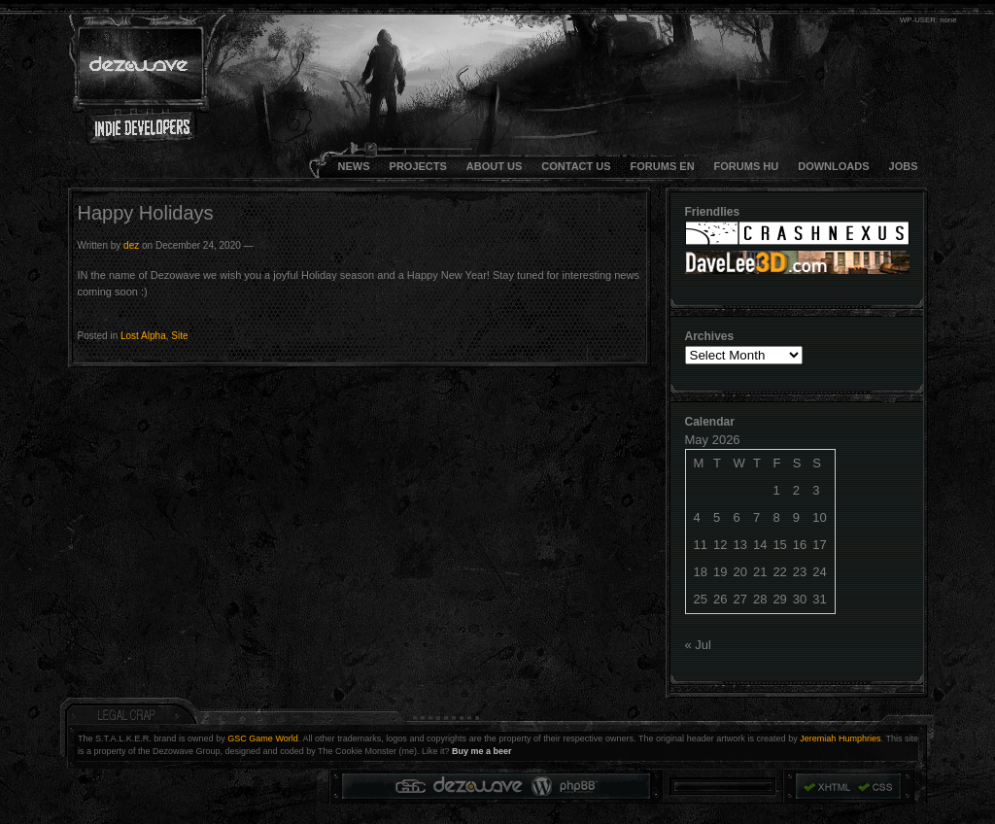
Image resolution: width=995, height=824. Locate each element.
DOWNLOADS (833, 166)
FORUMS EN (663, 166)
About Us (494, 166)
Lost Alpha (143, 335)
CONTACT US (575, 166)
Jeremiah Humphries (840, 738)
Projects (418, 166)
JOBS (903, 166)
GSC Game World (262, 738)
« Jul (698, 644)
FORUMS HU (746, 166)
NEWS (354, 166)
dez (131, 245)
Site (179, 335)
